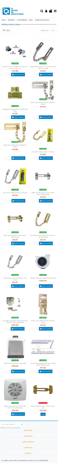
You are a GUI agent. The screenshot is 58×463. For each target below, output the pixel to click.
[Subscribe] (22, 424)
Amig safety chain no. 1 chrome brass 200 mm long (43, 67)
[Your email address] (10, 424)
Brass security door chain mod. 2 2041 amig (15, 236)
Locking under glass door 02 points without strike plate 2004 (15, 321)
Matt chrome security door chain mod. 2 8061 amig (43, 193)
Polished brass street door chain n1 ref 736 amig (43, 236)
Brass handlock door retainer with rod (43, 407)
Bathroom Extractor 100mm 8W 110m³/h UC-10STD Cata (15, 407)
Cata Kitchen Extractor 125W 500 (15, 363)
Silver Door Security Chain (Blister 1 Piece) (43, 103)
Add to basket (18, 74)
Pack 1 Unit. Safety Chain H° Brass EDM (43, 321)
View (43, 414)
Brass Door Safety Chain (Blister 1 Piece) (15, 146)
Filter (6, 30)
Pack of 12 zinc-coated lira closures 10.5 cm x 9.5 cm (15, 67)
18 (53, 30)
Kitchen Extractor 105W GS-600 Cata (43, 278)
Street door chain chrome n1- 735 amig (15, 279)
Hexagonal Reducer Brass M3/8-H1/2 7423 (15, 110)
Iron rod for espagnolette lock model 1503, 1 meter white (43, 364)
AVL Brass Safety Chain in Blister (43, 152)
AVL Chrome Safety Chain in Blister (15, 193)
